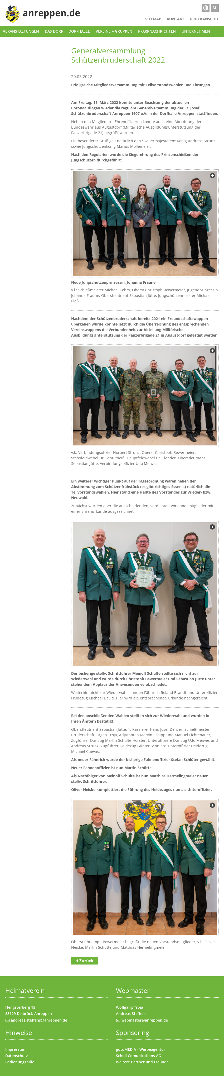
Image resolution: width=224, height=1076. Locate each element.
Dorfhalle (79, 31)
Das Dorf (54, 31)
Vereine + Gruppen (114, 31)
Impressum (15, 1049)
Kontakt (175, 18)
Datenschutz (16, 1055)
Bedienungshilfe (19, 1061)
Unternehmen (196, 31)
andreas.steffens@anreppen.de (39, 1020)
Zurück (86, 960)
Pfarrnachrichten (157, 31)
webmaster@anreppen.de (144, 1020)
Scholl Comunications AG (138, 1055)
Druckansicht (204, 18)
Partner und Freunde (150, 1061)
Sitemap (153, 18)
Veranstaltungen (21, 31)
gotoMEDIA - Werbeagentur (140, 1049)
